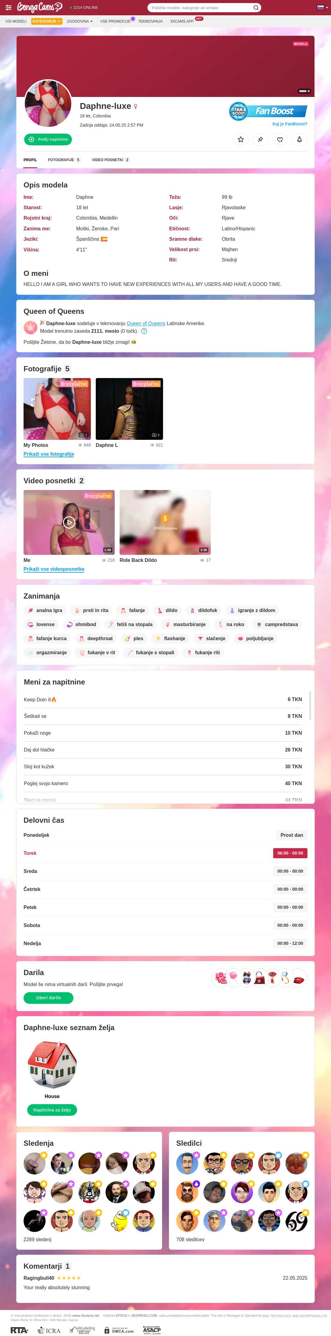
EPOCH (121, 1315)
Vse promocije (117, 21)
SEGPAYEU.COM (144, 1315)
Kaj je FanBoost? (290, 123)
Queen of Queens (146, 323)
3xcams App (183, 21)
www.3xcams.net (86, 1315)
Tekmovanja (150, 21)
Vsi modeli (16, 21)
